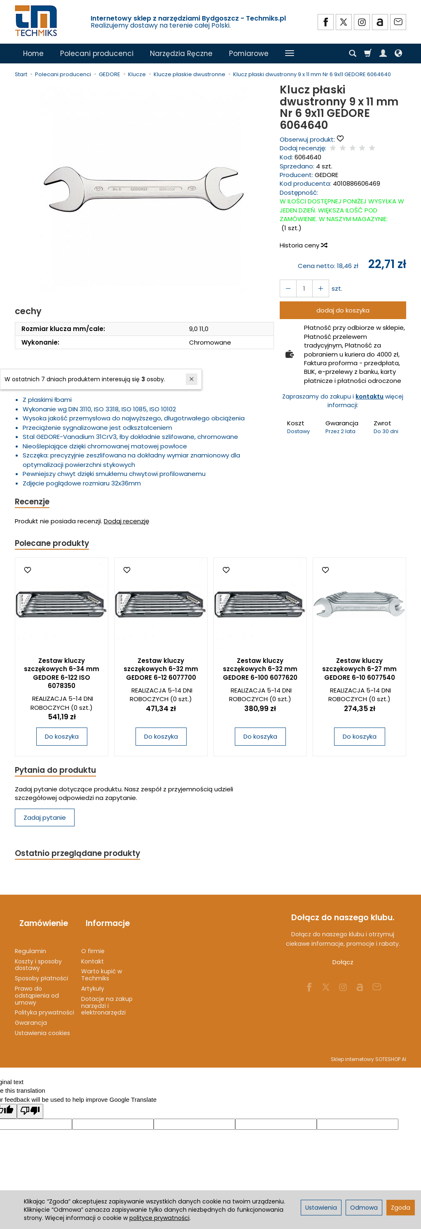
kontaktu (370, 396)
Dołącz (342, 967)
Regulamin (30, 944)
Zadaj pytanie (44, 821)
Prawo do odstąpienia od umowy (37, 989)
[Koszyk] (368, 53)
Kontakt (92, 954)
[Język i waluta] (398, 53)
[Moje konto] (383, 53)
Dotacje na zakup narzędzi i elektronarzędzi (107, 999)
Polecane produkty (56, 545)
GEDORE (326, 174)
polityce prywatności (159, 1218)
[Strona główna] (36, 20)
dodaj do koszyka (343, 310)
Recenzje (34, 502)
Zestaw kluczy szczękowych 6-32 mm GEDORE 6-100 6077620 (260, 671)
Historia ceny (303, 245)
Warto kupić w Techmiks (101, 968)
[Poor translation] (30, 1104)
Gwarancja (31, 1016)
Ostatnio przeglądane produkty (83, 857)
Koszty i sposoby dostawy (38, 957)
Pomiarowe (249, 53)
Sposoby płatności (41, 972)
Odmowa (364, 1207)
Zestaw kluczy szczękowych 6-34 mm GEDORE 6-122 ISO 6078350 (61, 676)
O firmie (93, 944)
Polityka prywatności (44, 1006)
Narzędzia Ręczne (181, 53)
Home (33, 53)
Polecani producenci (96, 53)
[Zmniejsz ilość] (316, 288)
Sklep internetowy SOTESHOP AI (368, 1052)
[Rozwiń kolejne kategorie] (289, 53)
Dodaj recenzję (126, 522)
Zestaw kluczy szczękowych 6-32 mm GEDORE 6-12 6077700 (161, 671)
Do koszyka (62, 739)
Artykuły (92, 982)
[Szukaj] (352, 53)
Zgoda (400, 1207)
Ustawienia (321, 1207)
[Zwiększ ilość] (287, 288)
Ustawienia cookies (42, 1026)
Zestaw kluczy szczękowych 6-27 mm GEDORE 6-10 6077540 (359, 671)
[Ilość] (301, 288)
